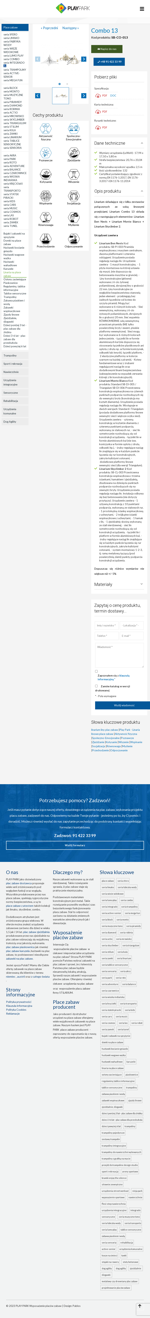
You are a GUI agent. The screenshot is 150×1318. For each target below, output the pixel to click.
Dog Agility (10, 421)
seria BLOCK (107, 919)
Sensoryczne (11, 392)
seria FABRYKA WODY (127, 887)
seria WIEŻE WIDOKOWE (113, 893)
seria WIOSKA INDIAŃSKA (113, 997)
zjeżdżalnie (136, 1268)
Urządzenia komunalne (10, 411)
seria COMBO (127, 900)
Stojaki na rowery (110, 1262)
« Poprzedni (50, 28)
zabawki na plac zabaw (19, 958)
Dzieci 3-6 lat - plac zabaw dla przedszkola (122, 1120)
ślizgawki (106, 1275)
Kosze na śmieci (109, 1255)
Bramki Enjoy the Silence (114, 1178)
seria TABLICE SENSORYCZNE (115, 964)
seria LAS (123, 1023)
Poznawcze (46, 160)
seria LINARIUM (124, 958)
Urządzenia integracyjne (10, 382)
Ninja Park (137, 1191)
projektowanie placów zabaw (116, 1287)
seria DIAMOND (109, 932)
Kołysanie (46, 181)
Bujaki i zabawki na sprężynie (116, 1036)
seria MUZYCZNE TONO (112, 926)
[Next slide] (83, 59)
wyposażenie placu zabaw (74, 988)
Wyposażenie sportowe (113, 1197)
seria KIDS (130, 1010)
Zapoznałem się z (113, 677)
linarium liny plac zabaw (104, 729)
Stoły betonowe (130, 1262)
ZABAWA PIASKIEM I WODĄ (113, 1236)
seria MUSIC (122, 1016)
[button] (60, 95)
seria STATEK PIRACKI (111, 1010)
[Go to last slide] (37, 95)
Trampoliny (10, 355)
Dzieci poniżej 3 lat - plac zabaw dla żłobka (122, 1113)
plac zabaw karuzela (18, 951)
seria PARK (107, 977)
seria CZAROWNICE (110, 990)
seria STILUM (108, 952)
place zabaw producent (74, 1029)
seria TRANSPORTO (128, 1003)
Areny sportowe (130, 1171)
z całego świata (40, 976)
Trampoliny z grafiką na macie (116, 1158)
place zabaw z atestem (19, 905)
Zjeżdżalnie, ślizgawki (112, 1107)
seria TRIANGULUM (130, 945)
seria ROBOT (136, 1023)
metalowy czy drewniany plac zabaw (120, 1281)
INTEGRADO (135, 1210)
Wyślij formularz (75, 845)
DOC (113, 95)
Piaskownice (132, 1074)
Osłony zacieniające (112, 1074)
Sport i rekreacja (13, 363)
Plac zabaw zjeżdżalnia (36, 932)
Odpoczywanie (74, 246)
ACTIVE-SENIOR (108, 1249)
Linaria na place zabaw (112, 1068)
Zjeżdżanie (73, 160)
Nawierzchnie (11, 371)
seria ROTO (121, 977)
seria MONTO (123, 919)
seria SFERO (123, 881)
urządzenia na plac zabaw (78, 983)
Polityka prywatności (18, 1001)
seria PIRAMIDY (133, 926)
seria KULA (123, 952)
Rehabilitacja (11, 400)
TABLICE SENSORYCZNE (131, 1229)
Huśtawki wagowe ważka (114, 1055)
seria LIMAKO (108, 887)
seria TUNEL (123, 1029)
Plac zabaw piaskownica (20, 947)
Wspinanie (45, 203)
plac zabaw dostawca (19, 883)
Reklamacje (13, 1013)
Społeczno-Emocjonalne (73, 137)
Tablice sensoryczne (112, 1087)
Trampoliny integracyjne (114, 1145)
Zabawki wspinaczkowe (113, 1100)
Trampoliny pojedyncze (113, 1132)
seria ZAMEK (108, 1029)
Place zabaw (11, 27)
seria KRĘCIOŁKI (109, 1003)
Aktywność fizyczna (46, 137)
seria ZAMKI (107, 958)
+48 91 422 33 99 (109, 61)
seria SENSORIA (109, 971)
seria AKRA (125, 971)
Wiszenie (73, 181)
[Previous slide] (37, 59)
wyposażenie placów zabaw (70, 949)
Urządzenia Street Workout (115, 1191)
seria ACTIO (107, 939)
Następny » (70, 28)
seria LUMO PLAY (109, 900)
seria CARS (107, 1016)
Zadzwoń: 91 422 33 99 (75, 835)
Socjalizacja (73, 203)
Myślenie (73, 224)
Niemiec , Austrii (15, 976)
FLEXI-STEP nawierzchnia (114, 1204)
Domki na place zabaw (112, 1042)
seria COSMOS (108, 1023)
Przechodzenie (46, 246)
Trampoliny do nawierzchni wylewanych (121, 1152)
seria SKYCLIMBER (110, 945)
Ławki (124, 1255)
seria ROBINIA (126, 932)
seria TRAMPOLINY (129, 906)
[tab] (59, 84)
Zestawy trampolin (111, 1139)
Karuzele (131, 1061)
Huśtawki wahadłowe (112, 1061)
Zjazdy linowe (135, 1100)
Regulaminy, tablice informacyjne (118, 1081)
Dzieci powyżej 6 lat (111, 1126)
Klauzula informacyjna (19, 1005)
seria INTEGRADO (109, 906)
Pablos (76, 1305)
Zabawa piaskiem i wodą (113, 1094)
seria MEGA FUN (132, 913)
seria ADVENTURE (110, 984)
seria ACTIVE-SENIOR (111, 913)
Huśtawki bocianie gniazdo (115, 1048)
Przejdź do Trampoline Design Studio (120, 1165)
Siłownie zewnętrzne (112, 1184)
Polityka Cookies (16, 1009)
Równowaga (45, 224)
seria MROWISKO (123, 939)
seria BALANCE (129, 984)
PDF (101, 95)
